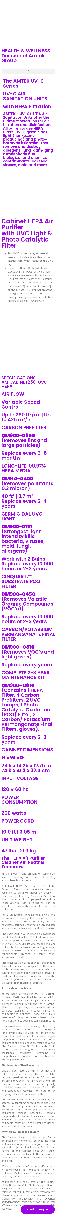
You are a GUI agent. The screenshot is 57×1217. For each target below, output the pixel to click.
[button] (28, 71)
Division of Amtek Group (23, 58)
